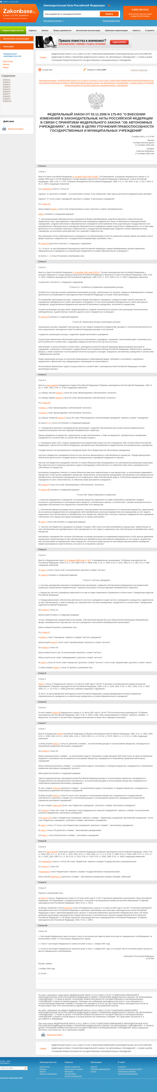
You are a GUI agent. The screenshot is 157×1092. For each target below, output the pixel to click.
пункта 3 (59, 398)
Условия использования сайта (130, 1069)
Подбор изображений (73, 1076)
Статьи (93, 1071)
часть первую (52, 385)
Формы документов (62, 30)
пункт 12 (44, 898)
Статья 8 (6, 96)
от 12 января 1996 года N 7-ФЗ (77, 560)
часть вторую (52, 852)
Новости (136, 30)
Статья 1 (6, 80)
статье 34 (46, 204)
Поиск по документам (48, 1074)
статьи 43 (57, 788)
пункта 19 (68, 908)
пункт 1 (44, 522)
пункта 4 (61, 418)
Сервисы (69, 1062)
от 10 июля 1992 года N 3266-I (85, 177)
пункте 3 (45, 485)
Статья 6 (6, 91)
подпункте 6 (47, 189)
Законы (44, 30)
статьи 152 (57, 805)
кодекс (60, 734)
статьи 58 (56, 712)
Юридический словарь (74, 1069)
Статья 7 (6, 94)
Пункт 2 (41, 684)
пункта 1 (54, 209)
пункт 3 (44, 662)
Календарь (69, 1071)
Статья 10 (7, 101)
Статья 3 (6, 84)
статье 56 (46, 403)
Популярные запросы (52, 21)
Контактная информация (128, 1074)
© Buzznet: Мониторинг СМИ (11, 1078)
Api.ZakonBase (70, 1074)
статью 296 (45, 490)
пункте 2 (43, 413)
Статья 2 (6, 82)
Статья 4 (6, 87)
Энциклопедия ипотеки (13, 30)
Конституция (8, 61)
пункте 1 (43, 408)
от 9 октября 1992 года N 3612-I (86, 272)
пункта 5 (53, 642)
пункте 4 (45, 647)
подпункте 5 (47, 861)
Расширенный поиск (111, 21)
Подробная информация (139, 70)
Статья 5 (6, 89)
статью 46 (45, 317)
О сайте (121, 1062)
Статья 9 (6, 99)
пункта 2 (59, 393)
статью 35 (45, 243)
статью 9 (44, 575)
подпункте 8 (45, 872)
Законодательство (48, 1062)
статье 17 (46, 632)
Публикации (96, 1062)
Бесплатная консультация (88, 30)
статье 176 (46, 818)
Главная (43, 57)
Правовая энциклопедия (116, 30)
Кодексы (33, 30)
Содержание (8, 75)
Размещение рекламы (127, 1071)
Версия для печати (15, 129)
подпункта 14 (55, 877)
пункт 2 (41, 214)
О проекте (149, 30)
